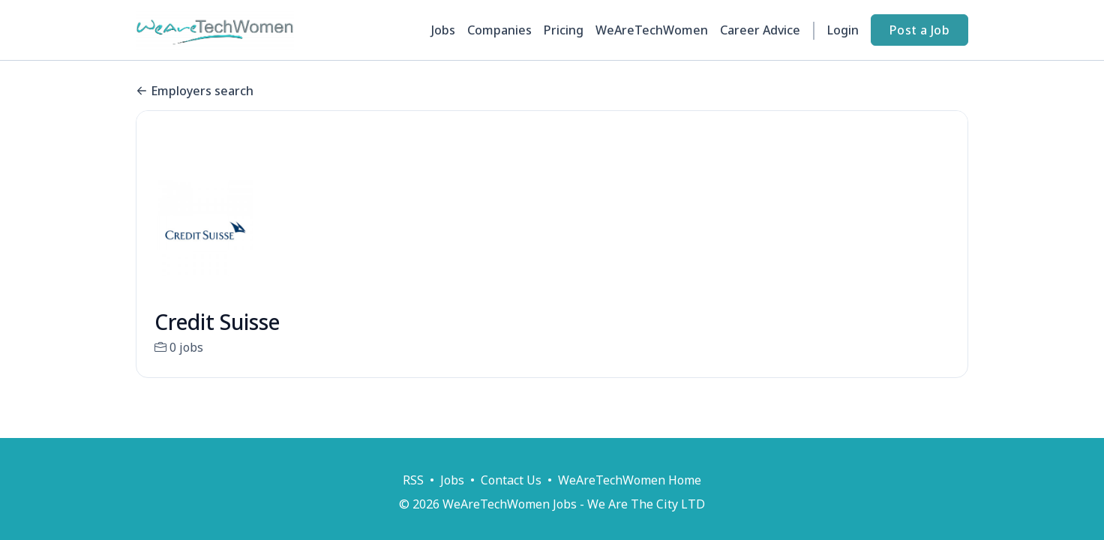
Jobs (443, 30)
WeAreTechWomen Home (629, 480)
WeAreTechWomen (652, 30)
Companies (499, 30)
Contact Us (511, 480)
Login (843, 30)
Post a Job (920, 30)
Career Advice (760, 30)
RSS (413, 480)
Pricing (564, 30)
